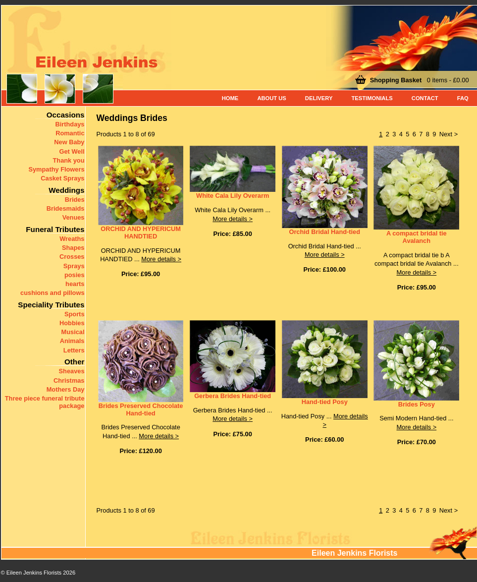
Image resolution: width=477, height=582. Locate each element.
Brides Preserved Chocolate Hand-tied (141, 409)
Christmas (69, 380)
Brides (75, 199)
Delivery (319, 98)
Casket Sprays (62, 178)
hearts (74, 284)
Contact (425, 98)
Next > (448, 134)
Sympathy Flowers (56, 169)
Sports (74, 314)
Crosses (72, 256)
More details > (161, 259)
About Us (271, 98)
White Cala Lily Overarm (232, 195)
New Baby (69, 142)
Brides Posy (416, 404)
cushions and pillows (52, 292)
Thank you (69, 160)
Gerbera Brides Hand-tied (232, 396)
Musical (73, 332)
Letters (74, 350)
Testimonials (371, 98)
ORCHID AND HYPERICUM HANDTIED (141, 232)
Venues (73, 217)
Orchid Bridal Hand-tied (324, 231)
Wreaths (71, 238)
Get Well (72, 151)
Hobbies (71, 323)
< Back (14, 574)
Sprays (74, 266)
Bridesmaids (66, 208)
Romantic (69, 133)
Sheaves (72, 371)
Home (230, 98)
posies (74, 275)
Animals (72, 341)
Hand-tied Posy (325, 402)
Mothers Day (66, 389)
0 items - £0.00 (419, 80)
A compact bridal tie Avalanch (416, 237)
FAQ (463, 98)
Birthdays (69, 124)
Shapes (73, 247)
